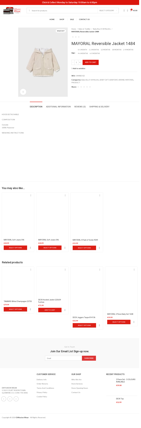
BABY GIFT (104, 80)
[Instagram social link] (9, 387)
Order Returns (42, 372)
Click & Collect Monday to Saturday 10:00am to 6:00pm (69, 2)
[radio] (82, 50)
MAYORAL (129, 80)
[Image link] (12, 366)
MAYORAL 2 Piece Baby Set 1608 (120, 308)
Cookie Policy (42, 385)
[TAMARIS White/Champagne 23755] (18, 277)
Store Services (77, 372)
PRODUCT (75, 82)
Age (73, 53)
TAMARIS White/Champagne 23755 (18, 295)
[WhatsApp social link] (16, 387)
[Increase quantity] (79, 62)
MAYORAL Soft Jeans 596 (14, 240)
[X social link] (81, 87)
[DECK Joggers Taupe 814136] (87, 285)
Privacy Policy (42, 380)
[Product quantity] (76, 62)
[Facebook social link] (78, 87)
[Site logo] (12, 10)
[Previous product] (72, 37)
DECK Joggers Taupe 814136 (84, 311)
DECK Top (120, 387)
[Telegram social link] (90, 87)
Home (73, 29)
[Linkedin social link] (87, 87)
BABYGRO (114, 80)
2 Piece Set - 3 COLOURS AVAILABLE (125, 369)
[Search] (73, 10)
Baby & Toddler (84, 29)
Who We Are (76, 368)
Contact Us (75, 380)
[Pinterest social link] (84, 87)
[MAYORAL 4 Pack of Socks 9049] (87, 215)
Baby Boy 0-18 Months (102, 29)
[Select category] (108, 10)
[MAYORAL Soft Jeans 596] (18, 215)
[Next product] (78, 37)
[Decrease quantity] (73, 62)
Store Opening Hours (79, 376)
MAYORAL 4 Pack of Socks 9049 (85, 240)
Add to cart (90, 62)
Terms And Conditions (45, 376)
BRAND (122, 80)
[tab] (36, 105)
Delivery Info (42, 368)
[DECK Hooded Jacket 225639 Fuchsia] (52, 276)
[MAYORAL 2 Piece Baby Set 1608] (121, 283)
